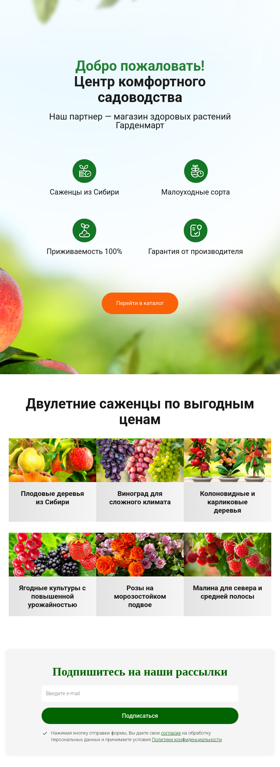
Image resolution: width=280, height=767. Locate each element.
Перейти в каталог (140, 303)
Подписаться (140, 715)
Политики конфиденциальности (187, 739)
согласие (171, 733)
